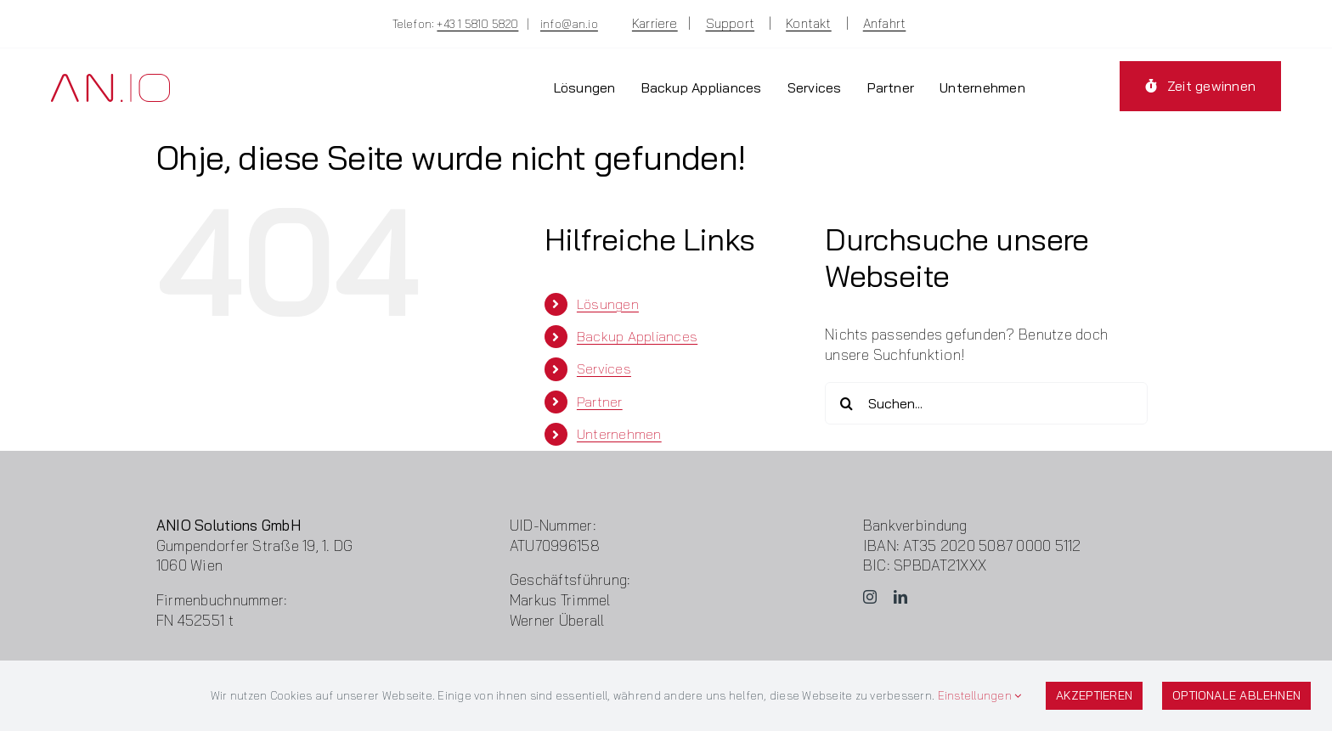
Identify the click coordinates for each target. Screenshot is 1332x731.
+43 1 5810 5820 (477, 24)
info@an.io (569, 24)
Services (604, 368)
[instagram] (870, 597)
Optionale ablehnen (1236, 695)
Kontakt (809, 23)
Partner (600, 401)
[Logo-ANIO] (110, 81)
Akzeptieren (1094, 695)
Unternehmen (619, 433)
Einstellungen (980, 695)
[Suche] (846, 403)
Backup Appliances (637, 336)
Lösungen (608, 303)
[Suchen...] (986, 403)
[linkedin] (900, 597)
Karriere (655, 23)
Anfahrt (884, 23)
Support (730, 23)
